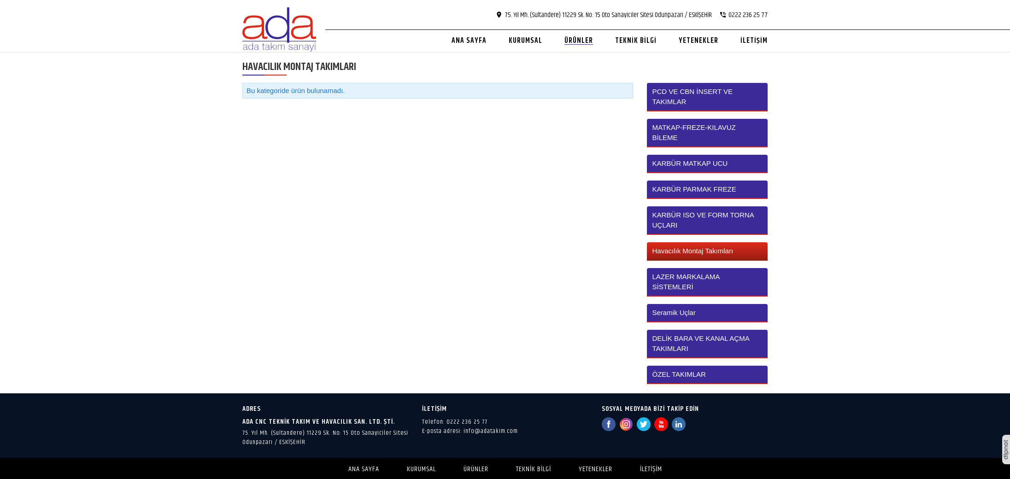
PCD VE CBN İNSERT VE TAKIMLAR (692, 96)
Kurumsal (421, 469)
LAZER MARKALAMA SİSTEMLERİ (686, 282)
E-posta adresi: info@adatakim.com (470, 431)
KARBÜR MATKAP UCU (690, 163)
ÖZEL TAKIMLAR (679, 374)
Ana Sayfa (363, 469)
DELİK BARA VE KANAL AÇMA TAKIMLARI (700, 343)
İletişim (651, 469)
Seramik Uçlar (674, 312)
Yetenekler (595, 469)
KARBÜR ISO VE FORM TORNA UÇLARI (703, 220)
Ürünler (476, 469)
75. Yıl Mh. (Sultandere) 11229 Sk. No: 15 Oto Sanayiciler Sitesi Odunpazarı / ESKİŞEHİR (325, 437)
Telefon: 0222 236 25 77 (454, 421)
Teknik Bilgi (533, 469)
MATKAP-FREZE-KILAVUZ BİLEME (694, 132)
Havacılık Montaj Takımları (693, 251)
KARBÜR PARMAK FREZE (694, 189)
